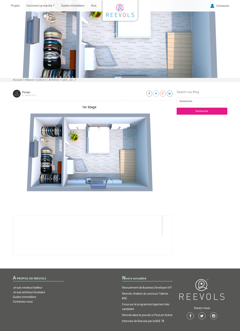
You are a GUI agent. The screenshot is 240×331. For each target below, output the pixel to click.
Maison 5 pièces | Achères (42, 80)
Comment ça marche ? (40, 5)
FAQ (139, 316)
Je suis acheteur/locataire (29, 272)
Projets (15, 5)
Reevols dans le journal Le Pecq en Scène (147, 295)
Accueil (17, 80)
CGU (100, 316)
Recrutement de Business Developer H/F (147, 268)
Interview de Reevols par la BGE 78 (143, 301)
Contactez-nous (23, 282)
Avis (94, 5)
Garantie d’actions (120, 316)
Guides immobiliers (73, 5)
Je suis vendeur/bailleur (27, 268)
